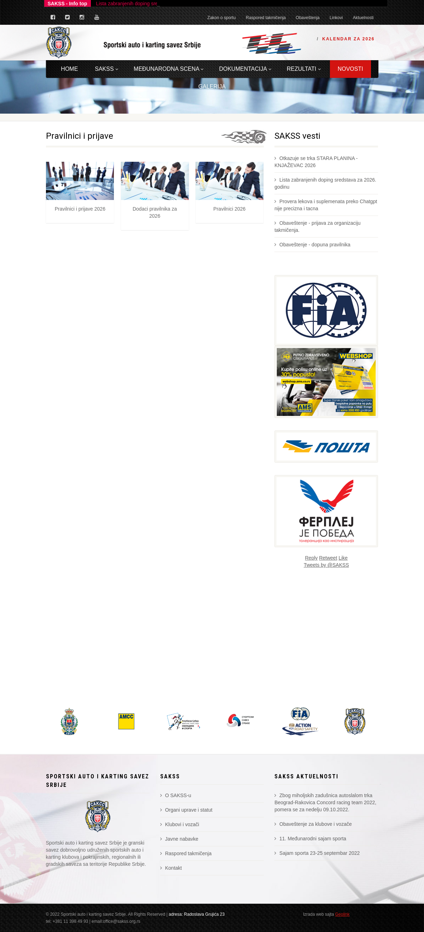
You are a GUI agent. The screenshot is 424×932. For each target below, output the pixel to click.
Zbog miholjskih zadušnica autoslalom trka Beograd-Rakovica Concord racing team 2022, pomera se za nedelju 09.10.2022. (325, 802)
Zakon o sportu (221, 17)
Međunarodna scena (168, 69)
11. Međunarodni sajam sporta (310, 838)
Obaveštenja (307, 17)
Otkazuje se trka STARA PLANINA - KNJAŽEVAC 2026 (316, 161)
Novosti (350, 69)
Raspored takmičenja (266, 17)
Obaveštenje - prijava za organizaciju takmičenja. (317, 226)
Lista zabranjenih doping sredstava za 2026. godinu (325, 183)
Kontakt (171, 868)
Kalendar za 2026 (348, 38)
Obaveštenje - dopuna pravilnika (312, 244)
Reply (311, 558)
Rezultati (304, 69)
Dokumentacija (245, 69)
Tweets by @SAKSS (326, 565)
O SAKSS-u (175, 795)
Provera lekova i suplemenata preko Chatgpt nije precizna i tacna (325, 205)
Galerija (212, 87)
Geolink (342, 914)
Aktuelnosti (363, 17)
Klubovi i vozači (179, 824)
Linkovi (336, 17)
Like (343, 558)
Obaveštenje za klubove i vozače (313, 824)
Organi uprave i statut (186, 810)
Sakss (106, 69)
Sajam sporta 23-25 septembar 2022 (317, 853)
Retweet (328, 558)
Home (69, 69)
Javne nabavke (179, 839)
